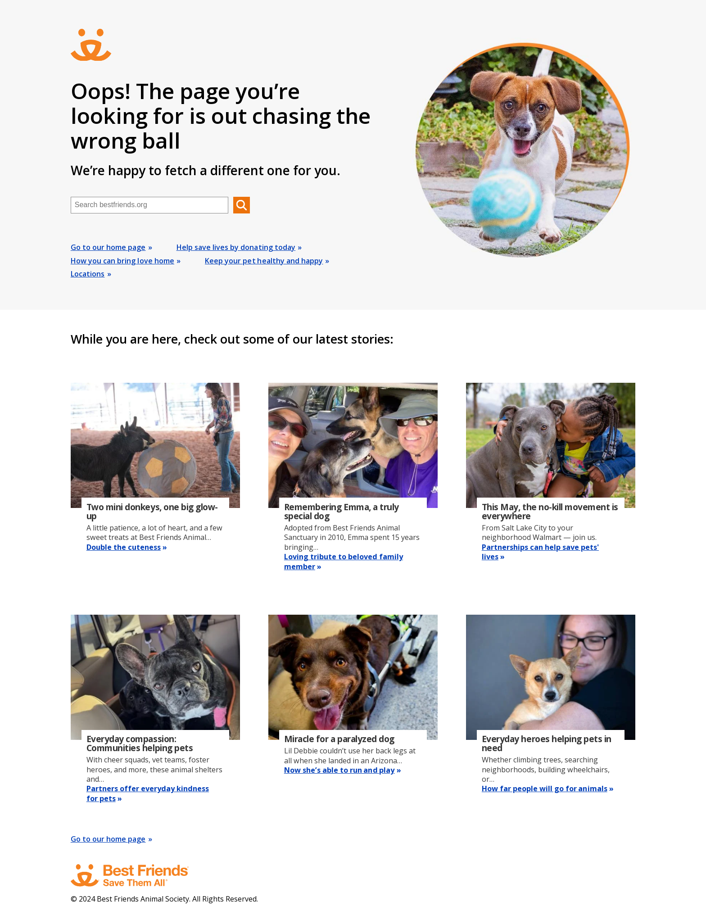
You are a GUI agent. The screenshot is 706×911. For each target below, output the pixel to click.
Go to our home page (108, 247)
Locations (88, 274)
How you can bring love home (122, 261)
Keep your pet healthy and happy (264, 261)
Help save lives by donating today (236, 247)
